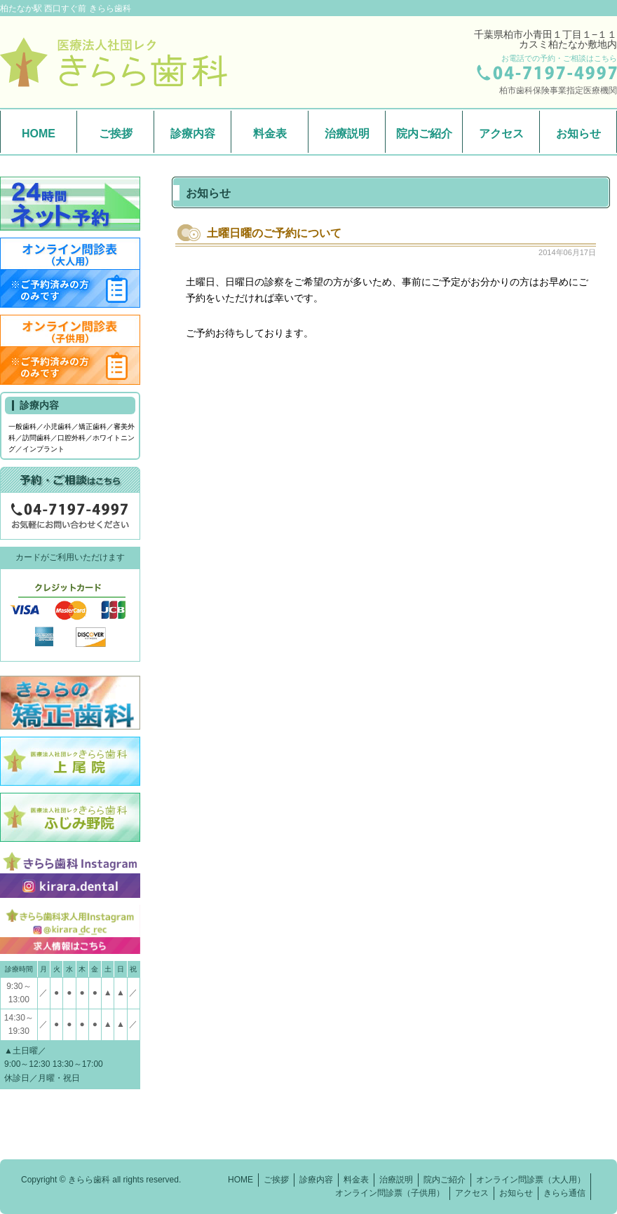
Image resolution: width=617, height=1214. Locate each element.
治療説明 (347, 133)
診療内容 (192, 133)
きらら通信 (564, 1193)
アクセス (501, 133)
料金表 (270, 133)
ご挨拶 (116, 133)
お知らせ (578, 133)
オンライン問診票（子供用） (390, 1193)
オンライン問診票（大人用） (530, 1180)
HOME (38, 133)
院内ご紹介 (424, 133)
